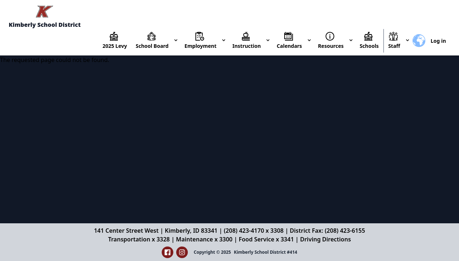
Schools (369, 45)
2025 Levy (115, 45)
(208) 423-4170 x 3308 (254, 231)
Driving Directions (325, 239)
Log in (438, 40)
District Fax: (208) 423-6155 (327, 231)
